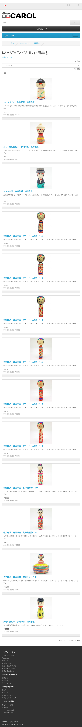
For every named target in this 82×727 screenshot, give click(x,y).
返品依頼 (5, 680)
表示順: (77, 61)
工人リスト (6, 690)
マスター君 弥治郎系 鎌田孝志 (18, 191)
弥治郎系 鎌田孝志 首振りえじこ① (19, 577)
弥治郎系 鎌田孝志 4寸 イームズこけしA (23, 236)
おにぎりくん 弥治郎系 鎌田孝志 (19, 102)
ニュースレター (7, 713)
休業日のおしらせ (8, 655)
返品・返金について (9, 666)
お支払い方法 (6, 663)
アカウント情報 (7, 705)
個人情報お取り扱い (9, 668)
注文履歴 (5, 707)
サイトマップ (6, 683)
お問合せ (5, 678)
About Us (5, 658)
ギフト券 (5, 693)
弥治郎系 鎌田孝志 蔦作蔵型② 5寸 (20, 532)
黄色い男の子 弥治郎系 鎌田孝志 (19, 621)
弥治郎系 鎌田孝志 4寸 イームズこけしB (23, 278)
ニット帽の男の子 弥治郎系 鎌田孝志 (20, 146)
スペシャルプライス (9, 698)
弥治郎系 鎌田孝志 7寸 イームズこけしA (23, 362)
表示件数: (76, 69)
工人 (12, 43)
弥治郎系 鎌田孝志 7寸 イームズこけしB (23, 404)
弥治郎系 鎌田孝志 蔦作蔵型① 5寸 (20, 488)
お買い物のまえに (8, 671)
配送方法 (5, 661)
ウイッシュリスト (8, 710)
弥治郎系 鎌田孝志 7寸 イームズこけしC (23, 446)
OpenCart (14, 722)
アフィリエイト (7, 695)
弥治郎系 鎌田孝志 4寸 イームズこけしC (23, 320)
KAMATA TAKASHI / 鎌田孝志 (30, 43)
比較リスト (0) (7, 57)
